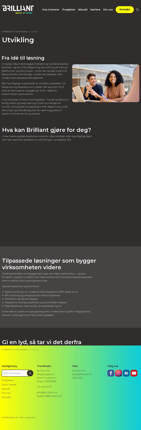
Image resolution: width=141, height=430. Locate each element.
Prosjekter (68, 9)
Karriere (95, 9)
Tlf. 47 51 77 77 (44, 387)
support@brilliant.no (49, 396)
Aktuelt (83, 9)
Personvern (30, 417)
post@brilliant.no (47, 392)
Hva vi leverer (50, 9)
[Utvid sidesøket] (137, 9)
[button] (105, 83)
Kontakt (125, 9)
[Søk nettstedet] (18, 373)
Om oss (108, 9)
